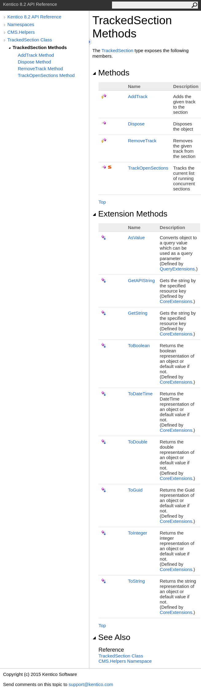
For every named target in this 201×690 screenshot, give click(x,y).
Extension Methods (130, 213)
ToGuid (135, 490)
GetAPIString (141, 280)
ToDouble (137, 441)
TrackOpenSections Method (46, 75)
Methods (110, 72)
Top (102, 202)
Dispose (136, 123)
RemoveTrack (142, 140)
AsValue (136, 237)
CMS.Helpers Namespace (125, 661)
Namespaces (20, 24)
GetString (137, 313)
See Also (111, 637)
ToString (136, 581)
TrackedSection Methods (40, 47)
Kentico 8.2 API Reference (34, 16)
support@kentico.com (90, 684)
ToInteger (137, 532)
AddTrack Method (36, 55)
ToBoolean (139, 345)
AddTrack (138, 96)
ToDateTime (140, 393)
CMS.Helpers (21, 32)
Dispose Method (34, 61)
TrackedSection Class (29, 39)
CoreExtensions (176, 301)
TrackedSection (117, 50)
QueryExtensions (177, 268)
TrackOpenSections (148, 168)
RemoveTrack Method (40, 68)
